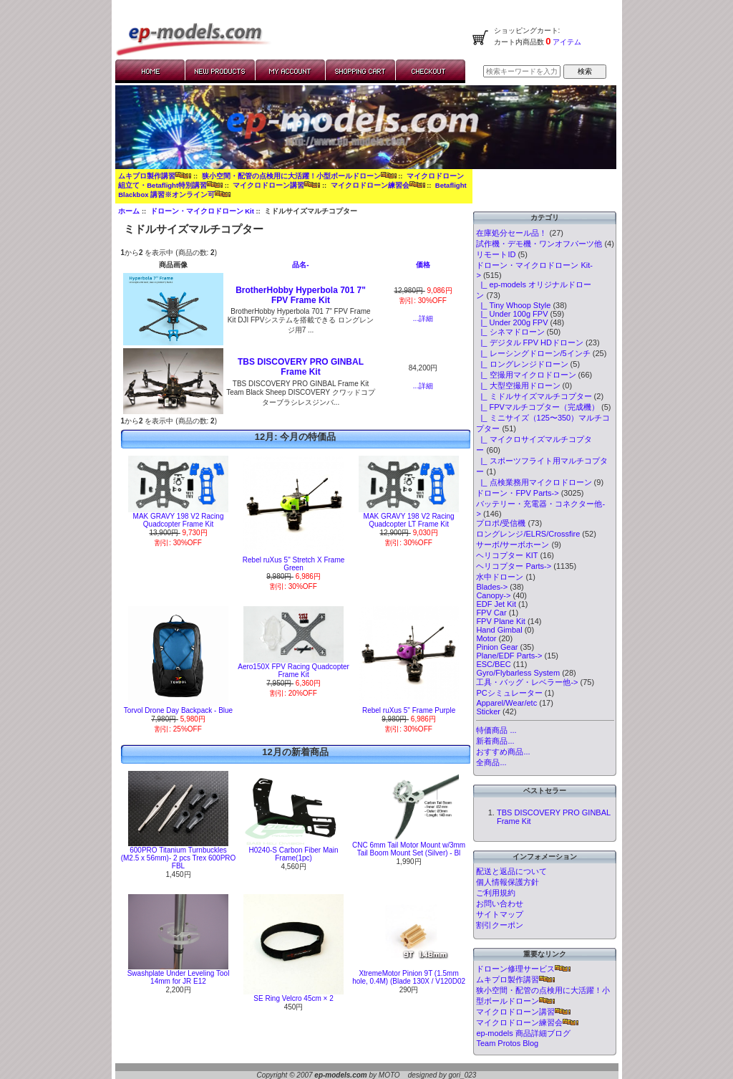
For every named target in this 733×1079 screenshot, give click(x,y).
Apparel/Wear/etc (506, 703)
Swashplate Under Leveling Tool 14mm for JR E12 (178, 977)
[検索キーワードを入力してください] (521, 71)
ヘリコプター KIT (507, 555)
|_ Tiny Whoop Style (513, 305)
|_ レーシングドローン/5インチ (533, 353)
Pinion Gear (497, 647)
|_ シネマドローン (510, 331)
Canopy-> (493, 595)
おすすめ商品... (503, 751)
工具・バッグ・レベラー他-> (527, 682)
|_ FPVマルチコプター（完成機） (537, 407)
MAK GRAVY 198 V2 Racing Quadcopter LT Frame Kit (409, 520)
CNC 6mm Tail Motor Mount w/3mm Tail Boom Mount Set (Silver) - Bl (408, 849)
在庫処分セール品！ (511, 233)
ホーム (129, 211)
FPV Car (491, 612)
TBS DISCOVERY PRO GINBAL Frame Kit (301, 367)
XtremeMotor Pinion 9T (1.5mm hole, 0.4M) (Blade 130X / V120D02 (408, 977)
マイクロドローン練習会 (378, 185)
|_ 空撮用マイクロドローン (526, 374)
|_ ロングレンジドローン (522, 364)
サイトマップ (499, 914)
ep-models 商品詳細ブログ (523, 1033)
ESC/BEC (493, 664)
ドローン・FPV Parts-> (517, 493)
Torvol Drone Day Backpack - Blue (178, 710)
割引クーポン (499, 925)
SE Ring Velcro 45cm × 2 (293, 998)
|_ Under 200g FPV (512, 322)
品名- (300, 265)
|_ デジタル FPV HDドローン (529, 342)
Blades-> (492, 586)
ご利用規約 (495, 892)
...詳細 (423, 318)
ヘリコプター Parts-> (513, 566)
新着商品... (495, 741)
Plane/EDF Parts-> (509, 655)
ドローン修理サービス (523, 968)
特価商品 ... (496, 730)
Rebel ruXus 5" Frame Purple (408, 710)
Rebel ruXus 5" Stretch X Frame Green (294, 564)
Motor (486, 638)
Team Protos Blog (507, 1043)
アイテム (566, 42)
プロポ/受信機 (500, 523)
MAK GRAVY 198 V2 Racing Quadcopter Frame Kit (178, 520)
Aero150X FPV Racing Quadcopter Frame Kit (293, 670)
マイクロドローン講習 (276, 185)
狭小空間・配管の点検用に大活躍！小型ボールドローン (299, 176)
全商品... (491, 762)
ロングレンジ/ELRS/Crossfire (528, 533)
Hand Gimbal (499, 629)
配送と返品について (511, 871)
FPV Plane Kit (500, 621)
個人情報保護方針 (507, 882)
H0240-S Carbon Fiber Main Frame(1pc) (294, 854)
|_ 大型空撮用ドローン (518, 385)
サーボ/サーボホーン (512, 544)
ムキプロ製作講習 (154, 176)
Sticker (488, 711)
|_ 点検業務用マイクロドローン (533, 482)
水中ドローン (499, 576)
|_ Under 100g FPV (512, 314)
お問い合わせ (499, 903)
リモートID (495, 254)
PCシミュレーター (509, 693)
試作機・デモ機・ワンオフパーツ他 (539, 243)
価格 (423, 265)
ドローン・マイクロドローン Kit (202, 211)
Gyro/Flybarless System (518, 672)
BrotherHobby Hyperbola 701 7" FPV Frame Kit (301, 295)
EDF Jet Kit (496, 604)
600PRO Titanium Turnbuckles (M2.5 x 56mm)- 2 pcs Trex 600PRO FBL (178, 858)
